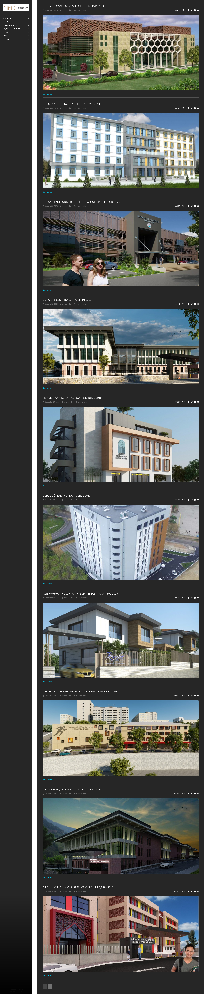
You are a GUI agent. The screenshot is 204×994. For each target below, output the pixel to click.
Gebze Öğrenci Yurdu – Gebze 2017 (67, 495)
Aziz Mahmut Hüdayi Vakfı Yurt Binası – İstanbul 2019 (80, 593)
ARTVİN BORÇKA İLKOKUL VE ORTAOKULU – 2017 (73, 789)
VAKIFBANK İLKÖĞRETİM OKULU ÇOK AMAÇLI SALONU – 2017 (81, 691)
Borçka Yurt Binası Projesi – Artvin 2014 (71, 104)
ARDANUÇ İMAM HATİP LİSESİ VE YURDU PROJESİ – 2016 (78, 887)
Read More (47, 94)
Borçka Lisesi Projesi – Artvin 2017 (67, 299)
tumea (64, 10)
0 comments (81, 10)
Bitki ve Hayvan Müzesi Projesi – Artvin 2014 (73, 6)
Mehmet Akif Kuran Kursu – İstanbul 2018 (72, 397)
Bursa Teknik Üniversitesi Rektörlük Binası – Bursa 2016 (83, 201)
